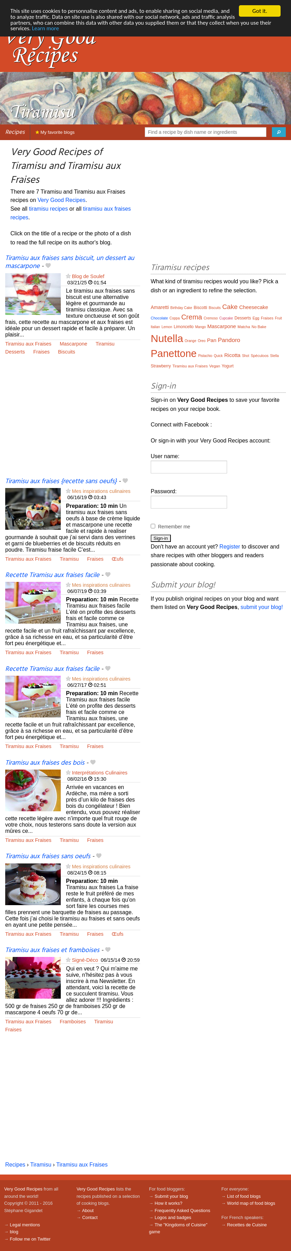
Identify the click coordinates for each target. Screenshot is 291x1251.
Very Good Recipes (61, 200)
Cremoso (210, 318)
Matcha (244, 327)
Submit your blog (171, 1196)
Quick (218, 356)
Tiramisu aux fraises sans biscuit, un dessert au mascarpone (69, 262)
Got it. (259, 11)
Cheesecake (253, 307)
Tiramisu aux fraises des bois (44, 763)
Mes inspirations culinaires (101, 491)
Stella (274, 356)
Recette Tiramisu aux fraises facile (52, 575)
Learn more (68, 28)
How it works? (168, 1203)
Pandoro (229, 340)
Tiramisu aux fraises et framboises (52, 950)
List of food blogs (244, 1196)
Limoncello (183, 326)
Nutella (167, 338)
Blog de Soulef (88, 276)
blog (14, 1231)
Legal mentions (25, 1224)
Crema (191, 317)
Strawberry (161, 366)
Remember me (174, 526)
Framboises (73, 1021)
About (87, 1210)
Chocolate (159, 318)
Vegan (214, 366)
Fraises (41, 352)
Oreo (202, 341)
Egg (255, 318)
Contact (90, 1217)
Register (229, 547)
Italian (155, 327)
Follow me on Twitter (30, 1239)
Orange (190, 341)
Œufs (118, 559)
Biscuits (66, 352)
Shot (245, 356)
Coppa (174, 318)
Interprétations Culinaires (99, 772)
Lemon (166, 327)
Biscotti (200, 307)
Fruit (278, 318)
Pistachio (205, 356)
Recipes (15, 132)
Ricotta (232, 355)
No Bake (259, 327)
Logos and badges (173, 1217)
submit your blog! (262, 607)
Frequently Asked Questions (182, 1210)
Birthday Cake (181, 308)
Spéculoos (259, 356)
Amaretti (160, 307)
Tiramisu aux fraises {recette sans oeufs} (61, 481)
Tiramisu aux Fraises (28, 344)
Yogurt (227, 366)
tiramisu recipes (48, 209)
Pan (211, 340)
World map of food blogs (251, 1203)
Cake (230, 306)
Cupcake (226, 318)
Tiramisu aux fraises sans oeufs (47, 856)
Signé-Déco (85, 960)
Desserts (15, 352)
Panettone (174, 353)
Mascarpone (73, 344)
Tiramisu (105, 344)
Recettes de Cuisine (247, 1224)
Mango (200, 327)
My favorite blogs (55, 132)
